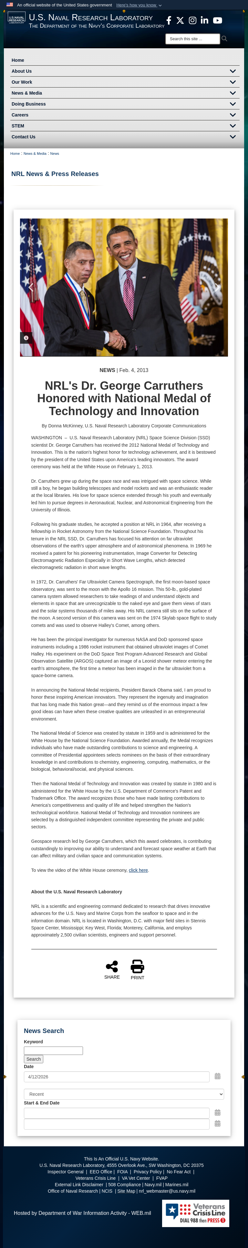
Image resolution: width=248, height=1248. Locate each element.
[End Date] (117, 1124)
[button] (139, 5)
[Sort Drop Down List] (124, 1094)
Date (29, 1066)
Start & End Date (41, 1102)
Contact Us (126, 137)
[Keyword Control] (53, 1051)
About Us (126, 71)
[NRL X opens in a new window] (180, 20)
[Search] (192, 38)
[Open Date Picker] (217, 1076)
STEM (126, 126)
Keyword (33, 1041)
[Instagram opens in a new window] (192, 20)
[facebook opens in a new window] (168, 20)
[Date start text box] (117, 1113)
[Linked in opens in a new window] (204, 20)
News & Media (126, 93)
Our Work (126, 82)
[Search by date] (117, 1076)
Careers (126, 115)
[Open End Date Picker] (217, 1123)
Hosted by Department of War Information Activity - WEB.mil (82, 1213)
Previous (31, 287)
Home (18, 60)
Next (216, 287)
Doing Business (126, 104)
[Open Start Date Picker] (217, 1112)
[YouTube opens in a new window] (217, 20)
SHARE (112, 970)
